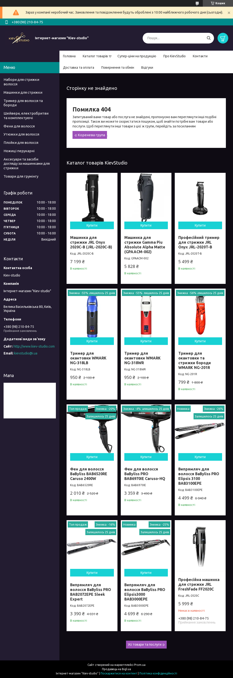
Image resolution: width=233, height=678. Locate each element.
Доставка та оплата (78, 67)
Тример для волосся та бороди (23, 103)
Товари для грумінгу (21, 176)
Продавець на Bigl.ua (116, 669)
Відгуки (147, 67)
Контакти (200, 56)
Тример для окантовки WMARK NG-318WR (142, 358)
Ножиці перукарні (19, 151)
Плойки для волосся (21, 142)
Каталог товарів (95, 56)
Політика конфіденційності (158, 673)
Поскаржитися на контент (119, 673)
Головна (69, 56)
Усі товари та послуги (144, 644)
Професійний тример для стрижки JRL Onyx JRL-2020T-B (198, 242)
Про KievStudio (174, 56)
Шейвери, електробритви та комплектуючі (26, 115)
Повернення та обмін (117, 67)
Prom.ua (140, 664)
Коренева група (91, 135)
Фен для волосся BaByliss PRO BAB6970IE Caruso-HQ (144, 474)
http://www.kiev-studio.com (34, 346)
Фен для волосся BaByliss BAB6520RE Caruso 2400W (88, 474)
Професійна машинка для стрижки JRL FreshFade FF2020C (198, 584)
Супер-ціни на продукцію (136, 56)
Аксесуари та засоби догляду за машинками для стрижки (27, 163)
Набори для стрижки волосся (21, 81)
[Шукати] (208, 38)
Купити (92, 225)
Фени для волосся (19, 126)
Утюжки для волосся (21, 134)
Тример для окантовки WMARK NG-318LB (88, 358)
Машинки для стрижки (23, 92)
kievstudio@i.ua (25, 353)
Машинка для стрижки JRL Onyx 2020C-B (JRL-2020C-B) (91, 242)
